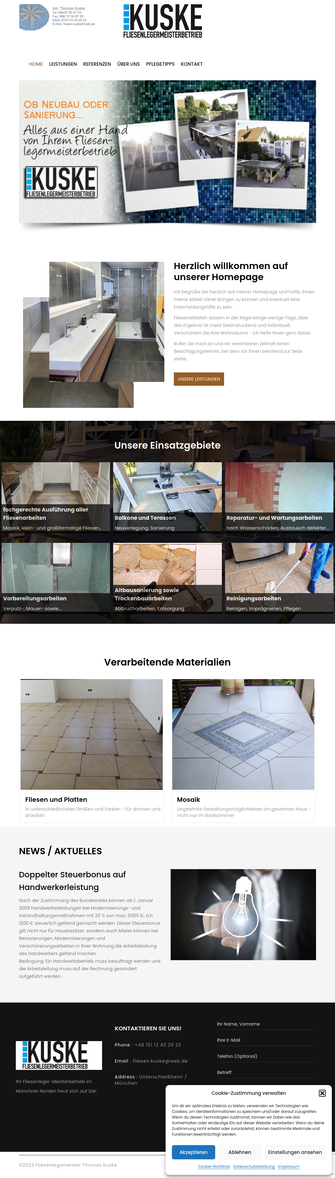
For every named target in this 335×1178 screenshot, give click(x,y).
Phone (122, 1047)
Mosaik (188, 800)
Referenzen (97, 64)
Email (121, 1063)
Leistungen (63, 64)
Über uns (128, 64)
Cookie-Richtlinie (214, 1166)
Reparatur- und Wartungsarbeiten (274, 519)
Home (36, 64)
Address (125, 1079)
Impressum (289, 1166)
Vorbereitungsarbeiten (35, 600)
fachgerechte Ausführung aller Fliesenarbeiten (45, 515)
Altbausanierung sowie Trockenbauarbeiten (147, 596)
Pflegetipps (160, 64)
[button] (322, 1093)
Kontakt (192, 64)
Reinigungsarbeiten (254, 600)
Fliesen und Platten (56, 800)
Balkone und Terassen (145, 519)
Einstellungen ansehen (295, 1152)
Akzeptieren (194, 1152)
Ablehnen (239, 1152)
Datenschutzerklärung (254, 1166)
